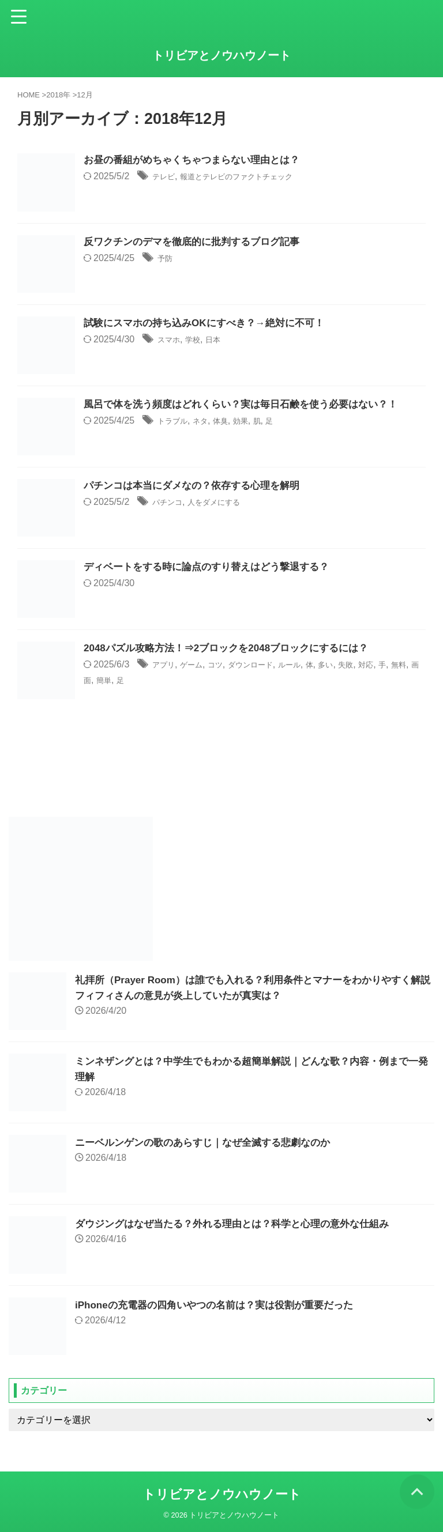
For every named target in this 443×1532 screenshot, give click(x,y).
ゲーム (199, 665)
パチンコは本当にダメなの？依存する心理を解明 (198, 486)
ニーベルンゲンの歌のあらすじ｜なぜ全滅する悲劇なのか (210, 1142)
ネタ (209, 422)
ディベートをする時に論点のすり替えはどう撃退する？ (213, 567)
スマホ (171, 340)
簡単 (154, 680)
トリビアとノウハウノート (221, 55)
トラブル (175, 422)
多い (358, 665)
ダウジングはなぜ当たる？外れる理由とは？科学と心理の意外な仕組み (241, 1223)
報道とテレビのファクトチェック (254, 177)
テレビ (166, 177)
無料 (107, 680)
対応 (405, 665)
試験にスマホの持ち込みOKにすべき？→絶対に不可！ (211, 324)
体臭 (232, 422)
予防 (166, 259)
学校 (199, 340)
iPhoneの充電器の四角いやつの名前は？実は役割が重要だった (222, 1305)
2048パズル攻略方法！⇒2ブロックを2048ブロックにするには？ (234, 649)
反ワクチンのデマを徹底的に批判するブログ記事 (198, 242)
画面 (131, 680)
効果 (256, 422)
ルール (316, 665)
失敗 (382, 665)
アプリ (166, 665)
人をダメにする (226, 503)
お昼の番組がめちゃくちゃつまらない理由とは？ (198, 161)
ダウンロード (269, 665)
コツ (227, 665)
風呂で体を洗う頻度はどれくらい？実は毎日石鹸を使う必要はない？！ (250, 405)
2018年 (58, 94)
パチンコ (170, 503)
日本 (223, 340)
